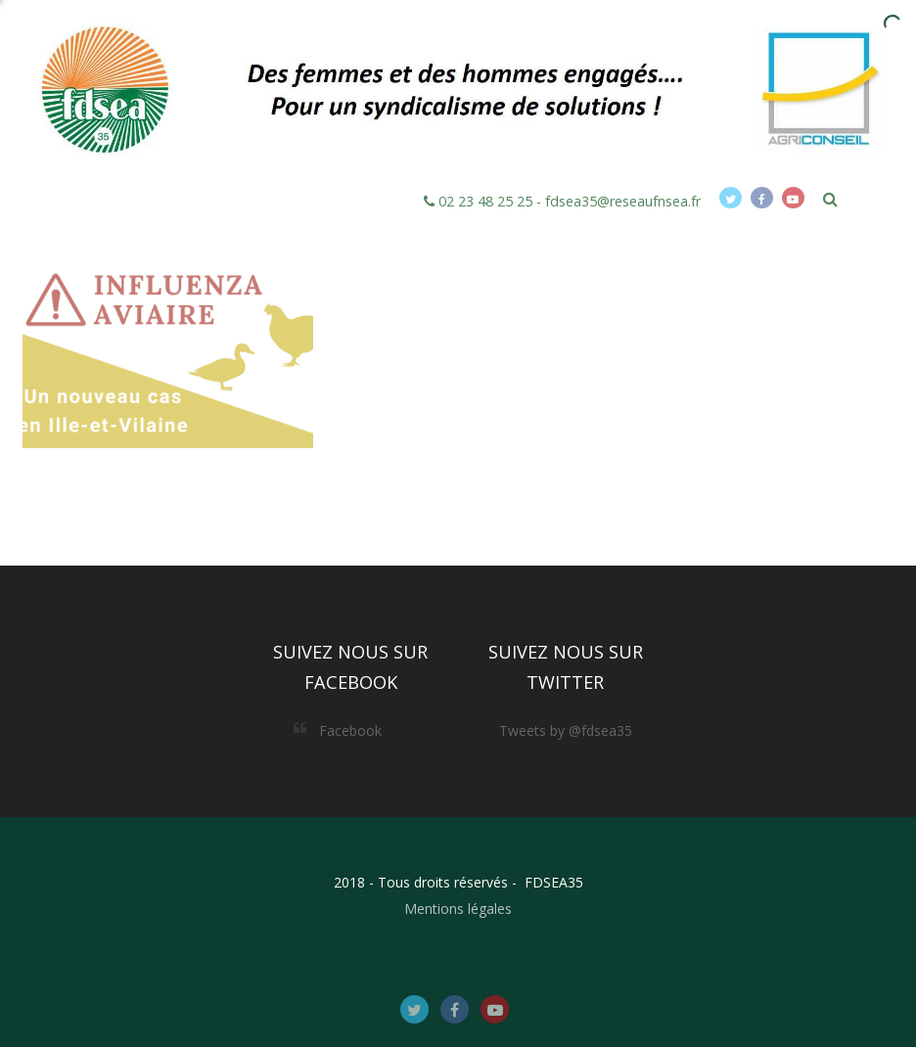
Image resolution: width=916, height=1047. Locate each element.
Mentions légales (458, 908)
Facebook (350, 730)
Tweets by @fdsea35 (565, 730)
